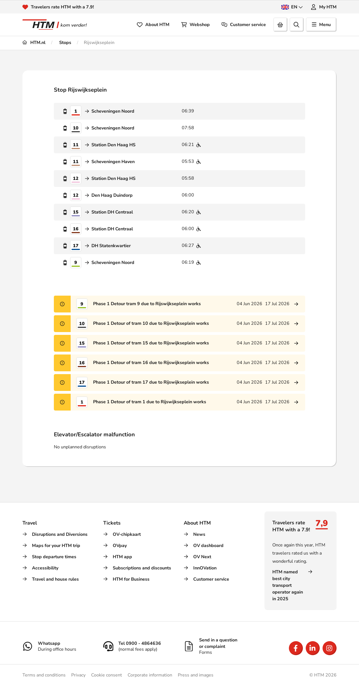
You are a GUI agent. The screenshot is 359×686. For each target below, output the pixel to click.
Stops (64, 43)
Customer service (244, 25)
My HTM (324, 7)
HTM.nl (33, 43)
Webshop (195, 25)
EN (292, 7)
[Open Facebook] (296, 648)
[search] (297, 25)
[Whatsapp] (58, 646)
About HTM (153, 25)
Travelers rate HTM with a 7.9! (62, 7)
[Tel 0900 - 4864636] (139, 646)
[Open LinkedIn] (313, 648)
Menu (321, 25)
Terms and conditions (44, 675)
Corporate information (150, 675)
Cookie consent (106, 675)
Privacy (78, 675)
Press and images (195, 675)
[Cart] (280, 25)
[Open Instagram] (330, 648)
